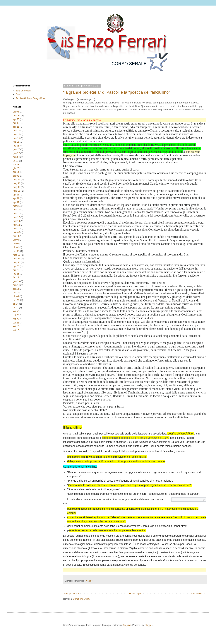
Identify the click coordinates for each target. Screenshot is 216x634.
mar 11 (16, 228)
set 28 (16, 164)
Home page (135, 593)
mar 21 (16, 213)
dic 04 (16, 239)
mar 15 (16, 138)
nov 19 (16, 300)
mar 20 (16, 134)
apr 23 (16, 270)
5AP (86, 581)
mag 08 (16, 191)
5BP (91, 581)
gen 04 (16, 157)
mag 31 (16, 115)
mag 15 (16, 187)
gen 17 (16, 149)
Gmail (18, 94)
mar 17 (16, 217)
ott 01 (15, 307)
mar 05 (16, 232)
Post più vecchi (198, 593)
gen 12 (16, 153)
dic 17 (16, 292)
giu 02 (16, 176)
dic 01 (16, 247)
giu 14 (16, 172)
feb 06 (16, 145)
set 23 (16, 322)
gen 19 (16, 281)
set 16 (16, 330)
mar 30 (16, 130)
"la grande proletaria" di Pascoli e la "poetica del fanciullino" (116, 92)
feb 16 (16, 142)
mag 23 (16, 183)
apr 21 (16, 198)
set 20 (16, 326)
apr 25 (16, 119)
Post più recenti (71, 593)
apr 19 (16, 123)
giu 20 (16, 168)
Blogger (148, 625)
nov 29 (16, 251)
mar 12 (16, 225)
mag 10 (16, 262)
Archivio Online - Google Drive (30, 98)
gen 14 (16, 285)
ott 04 (15, 304)
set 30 (16, 311)
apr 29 (16, 266)
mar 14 (16, 221)
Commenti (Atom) (81, 599)
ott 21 (15, 160)
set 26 (16, 319)
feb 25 (16, 273)
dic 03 (16, 243)
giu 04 (16, 111)
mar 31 (16, 206)
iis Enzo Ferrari (23, 90)
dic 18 (16, 289)
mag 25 (16, 179)
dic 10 (16, 236)
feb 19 (16, 277)
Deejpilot (126, 625)
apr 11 (16, 127)
